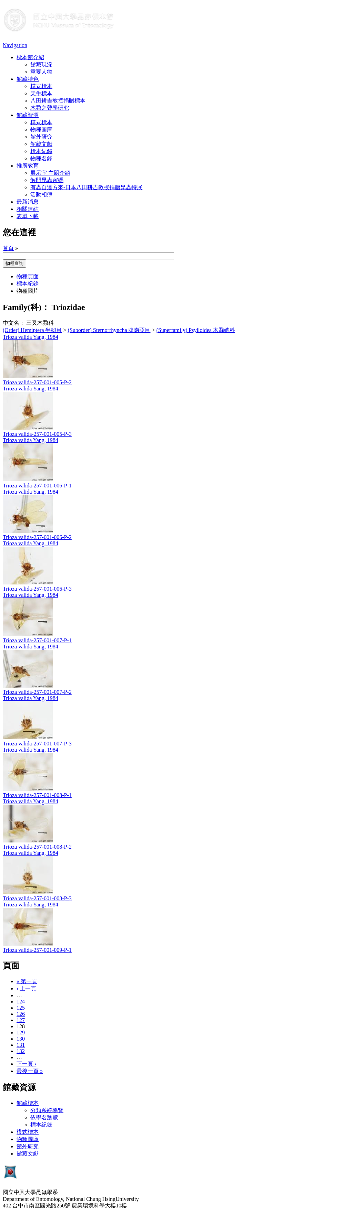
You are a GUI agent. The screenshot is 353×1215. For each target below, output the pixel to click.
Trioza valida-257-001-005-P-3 (37, 434)
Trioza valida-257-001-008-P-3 (37, 898)
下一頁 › (26, 1064)
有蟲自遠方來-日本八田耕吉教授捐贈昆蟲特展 (86, 187)
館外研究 (41, 137)
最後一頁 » (30, 1071)
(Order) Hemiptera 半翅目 (32, 330)
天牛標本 (41, 93)
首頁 (8, 248)
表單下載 (28, 216)
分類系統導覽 (46, 1110)
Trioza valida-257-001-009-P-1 (37, 950)
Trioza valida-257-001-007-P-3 (37, 743)
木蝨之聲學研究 (49, 108)
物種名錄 (41, 158)
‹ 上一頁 (26, 988)
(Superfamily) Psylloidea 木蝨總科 (196, 330)
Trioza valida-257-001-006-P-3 (37, 589)
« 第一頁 (27, 981)
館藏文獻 (41, 144)
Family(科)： (26, 307)
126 (21, 1014)
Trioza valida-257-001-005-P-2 (37, 382)
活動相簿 (41, 194)
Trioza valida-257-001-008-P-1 (37, 795)
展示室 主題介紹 (50, 173)
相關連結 (28, 209)
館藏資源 (28, 115)
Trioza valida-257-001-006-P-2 (37, 537)
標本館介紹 (30, 57)
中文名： (14, 323)
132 (21, 1051)
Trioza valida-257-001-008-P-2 (37, 847)
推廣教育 (28, 166)
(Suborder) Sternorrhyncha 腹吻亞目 (109, 330)
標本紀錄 (41, 151)
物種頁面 (28, 276)
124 (21, 1001)
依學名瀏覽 (44, 1117)
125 (21, 1008)
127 (21, 1020)
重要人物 (41, 72)
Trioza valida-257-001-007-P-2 (37, 692)
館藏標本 (28, 1103)
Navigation (15, 45)
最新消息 (28, 202)
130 (21, 1039)
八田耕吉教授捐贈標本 (57, 101)
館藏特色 (28, 79)
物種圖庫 (41, 129)
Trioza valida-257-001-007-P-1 (37, 640)
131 (21, 1045)
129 (21, 1032)
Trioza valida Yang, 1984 (30, 337)
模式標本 (41, 86)
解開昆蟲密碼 (46, 180)
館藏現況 (41, 64)
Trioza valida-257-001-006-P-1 (37, 485)
